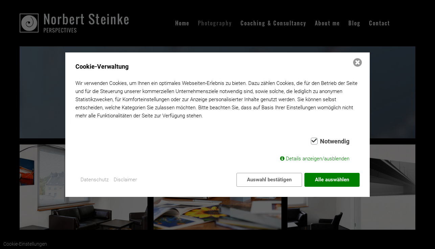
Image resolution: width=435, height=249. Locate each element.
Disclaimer (125, 180)
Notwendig (334, 141)
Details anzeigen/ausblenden (317, 159)
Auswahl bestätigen (269, 180)
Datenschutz (95, 180)
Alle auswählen (332, 180)
